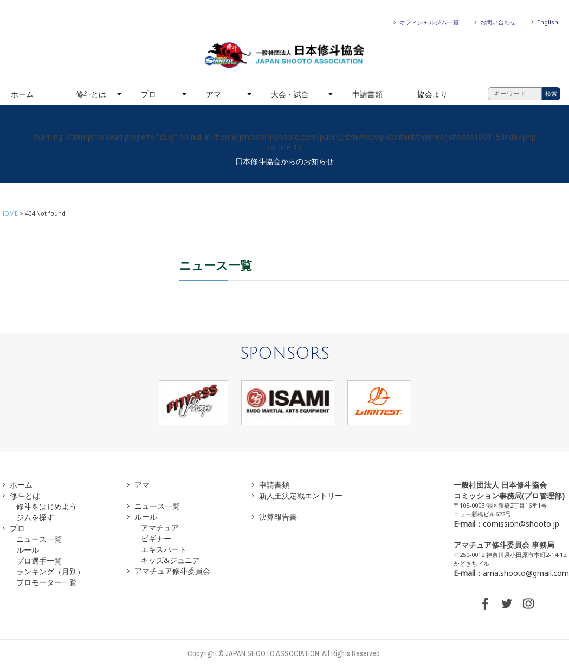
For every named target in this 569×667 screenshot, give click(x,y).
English (547, 22)
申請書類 (367, 94)
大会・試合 (290, 94)
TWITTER (506, 603)
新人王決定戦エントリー (300, 495)
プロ (148, 94)
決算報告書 (278, 516)
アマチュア (160, 527)
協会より (432, 94)
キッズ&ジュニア (170, 560)
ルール (27, 550)
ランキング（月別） (50, 571)
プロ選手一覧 (39, 560)
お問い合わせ (498, 22)
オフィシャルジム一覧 (429, 22)
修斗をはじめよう (46, 506)
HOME (9, 213)
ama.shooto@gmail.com (526, 573)
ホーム (22, 94)
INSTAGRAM (528, 603)
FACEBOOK (485, 603)
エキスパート (163, 549)
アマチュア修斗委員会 (172, 571)
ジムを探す (35, 517)
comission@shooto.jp (521, 524)
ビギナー (156, 538)
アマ (213, 94)
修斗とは (91, 94)
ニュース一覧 (39, 539)
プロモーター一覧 (46, 582)
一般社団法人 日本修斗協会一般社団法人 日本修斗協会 (284, 55)
